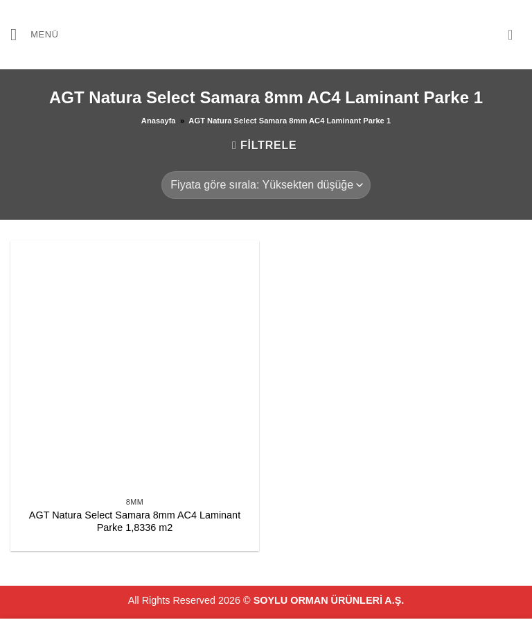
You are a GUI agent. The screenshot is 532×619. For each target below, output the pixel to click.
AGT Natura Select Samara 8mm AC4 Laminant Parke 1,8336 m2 (134, 521)
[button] (34, 34)
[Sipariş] (265, 185)
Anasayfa (158, 120)
